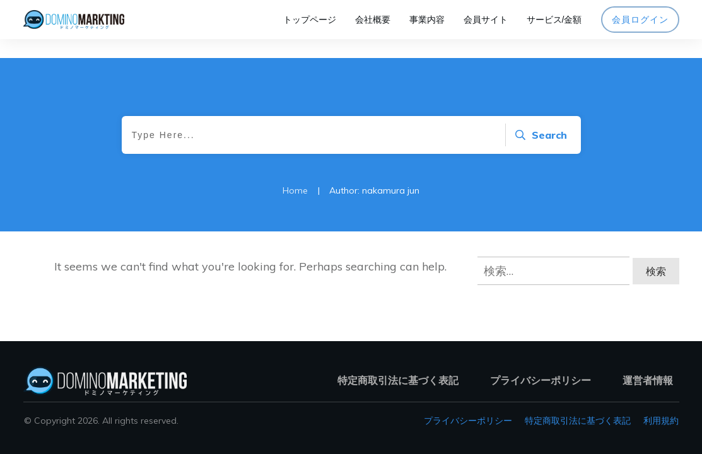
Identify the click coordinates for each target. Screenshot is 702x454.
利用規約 (661, 420)
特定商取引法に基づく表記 (578, 420)
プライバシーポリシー (468, 420)
